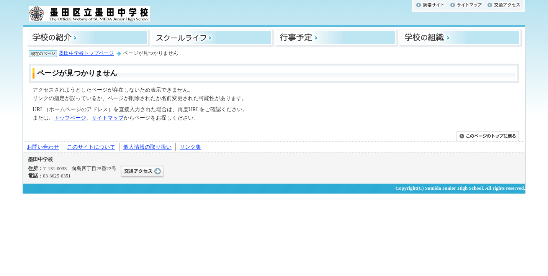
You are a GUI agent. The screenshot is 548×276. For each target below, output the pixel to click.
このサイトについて (91, 147)
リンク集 (190, 147)
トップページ (70, 118)
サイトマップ (108, 118)
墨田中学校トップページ (86, 53)
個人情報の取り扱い (147, 147)
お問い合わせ (43, 147)
